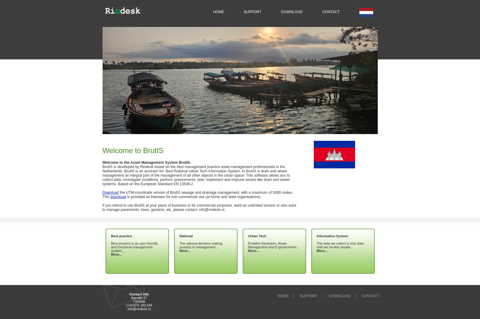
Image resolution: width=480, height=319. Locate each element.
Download (111, 192)
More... (116, 254)
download (118, 197)
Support (309, 296)
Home (283, 296)
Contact (370, 296)
